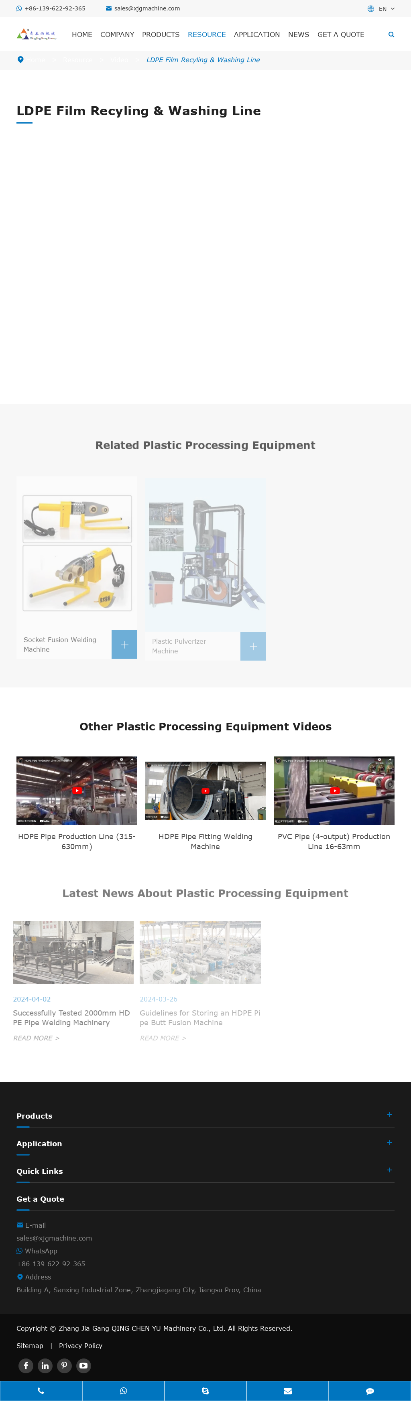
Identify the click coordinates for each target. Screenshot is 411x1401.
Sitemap (29, 1345)
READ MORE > (33, 1038)
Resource (207, 34)
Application (257, 34)
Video (119, 59)
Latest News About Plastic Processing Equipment (205, 895)
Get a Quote (340, 34)
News (298, 34)
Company (117, 34)
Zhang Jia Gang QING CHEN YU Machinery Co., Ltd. (143, 1328)
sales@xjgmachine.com (147, 8)
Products (161, 34)
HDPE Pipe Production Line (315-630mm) (77, 841)
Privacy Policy (80, 1345)
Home (82, 34)
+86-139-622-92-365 (54, 8)
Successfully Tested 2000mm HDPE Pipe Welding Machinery (68, 1017)
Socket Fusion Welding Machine (80, 647)
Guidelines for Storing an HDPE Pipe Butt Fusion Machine (197, 1017)
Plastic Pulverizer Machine (209, 649)
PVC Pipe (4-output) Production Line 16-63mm (334, 841)
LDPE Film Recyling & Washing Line (203, 59)
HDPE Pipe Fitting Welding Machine (205, 841)
